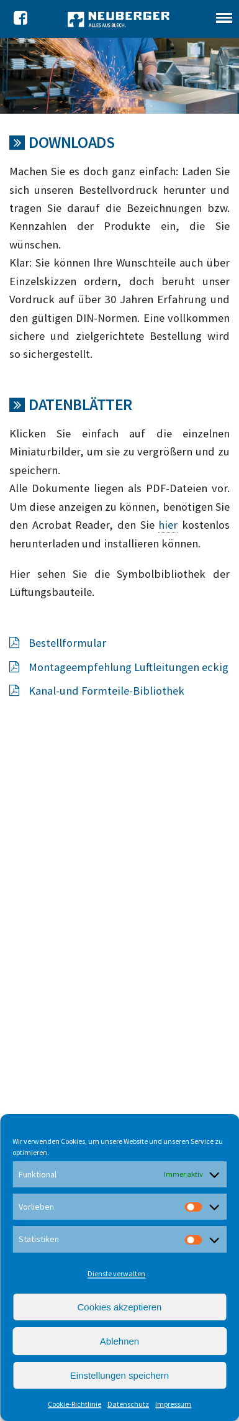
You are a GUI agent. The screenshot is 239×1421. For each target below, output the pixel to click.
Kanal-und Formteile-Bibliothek (96, 690)
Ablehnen (119, 1341)
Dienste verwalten (116, 1273)
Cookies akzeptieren (120, 1307)
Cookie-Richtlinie (74, 1404)
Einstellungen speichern (119, 1375)
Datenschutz (128, 1404)
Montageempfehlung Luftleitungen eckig (118, 667)
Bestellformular (57, 643)
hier (168, 525)
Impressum (173, 1404)
